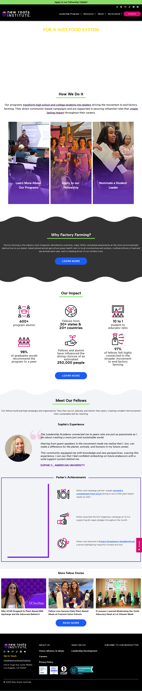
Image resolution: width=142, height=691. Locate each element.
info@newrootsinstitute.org (17, 660)
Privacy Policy (46, 662)
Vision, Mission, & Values (51, 651)
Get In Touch (10, 656)
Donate (132, 14)
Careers (43, 656)
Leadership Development (84, 651)
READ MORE (71, 622)
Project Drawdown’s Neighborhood (117, 541)
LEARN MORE (71, 261)
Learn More (71, 375)
